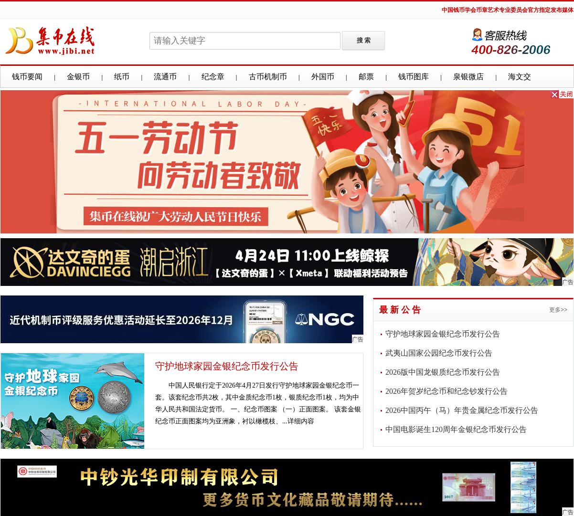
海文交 (519, 77)
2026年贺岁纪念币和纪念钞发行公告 (446, 391)
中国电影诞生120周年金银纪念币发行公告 (456, 429)
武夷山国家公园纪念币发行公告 (438, 353)
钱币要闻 (27, 77)
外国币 (322, 77)
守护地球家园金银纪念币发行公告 (226, 366)
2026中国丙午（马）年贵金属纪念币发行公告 (461, 410)
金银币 (78, 77)
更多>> (558, 309)
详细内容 (300, 421)
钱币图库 (413, 77)
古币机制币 (268, 77)
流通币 (165, 77)
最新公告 (401, 310)
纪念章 (213, 77)
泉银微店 (468, 77)
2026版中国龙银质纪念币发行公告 (442, 372)
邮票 (366, 77)
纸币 (121, 77)
